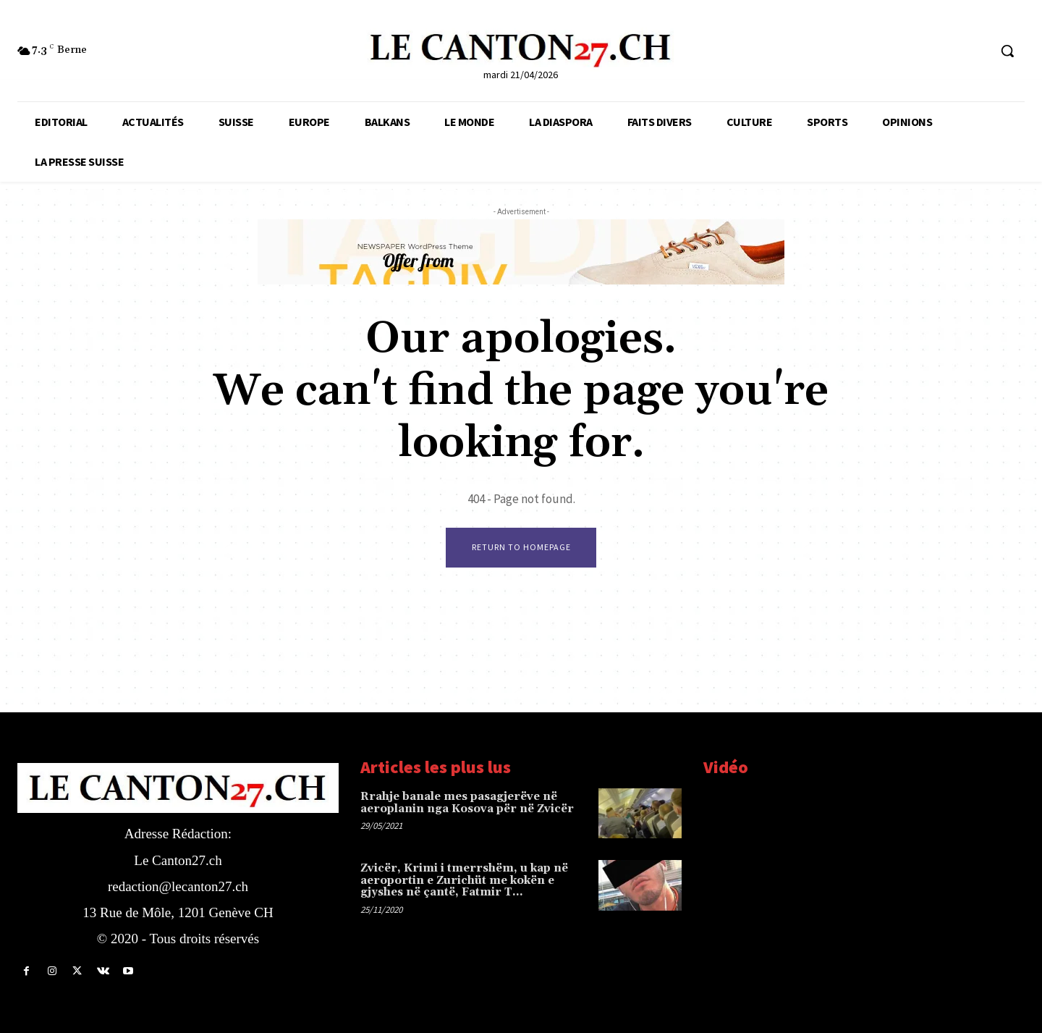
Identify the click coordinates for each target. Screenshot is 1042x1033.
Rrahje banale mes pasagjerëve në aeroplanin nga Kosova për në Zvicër (467, 803)
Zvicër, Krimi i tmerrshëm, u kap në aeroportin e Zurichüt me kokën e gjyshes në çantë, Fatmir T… (464, 881)
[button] (1007, 50)
